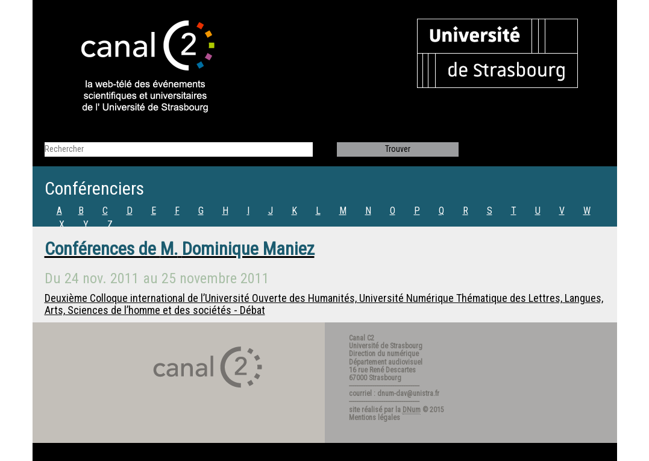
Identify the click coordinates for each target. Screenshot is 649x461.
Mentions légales (374, 417)
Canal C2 (361, 338)
